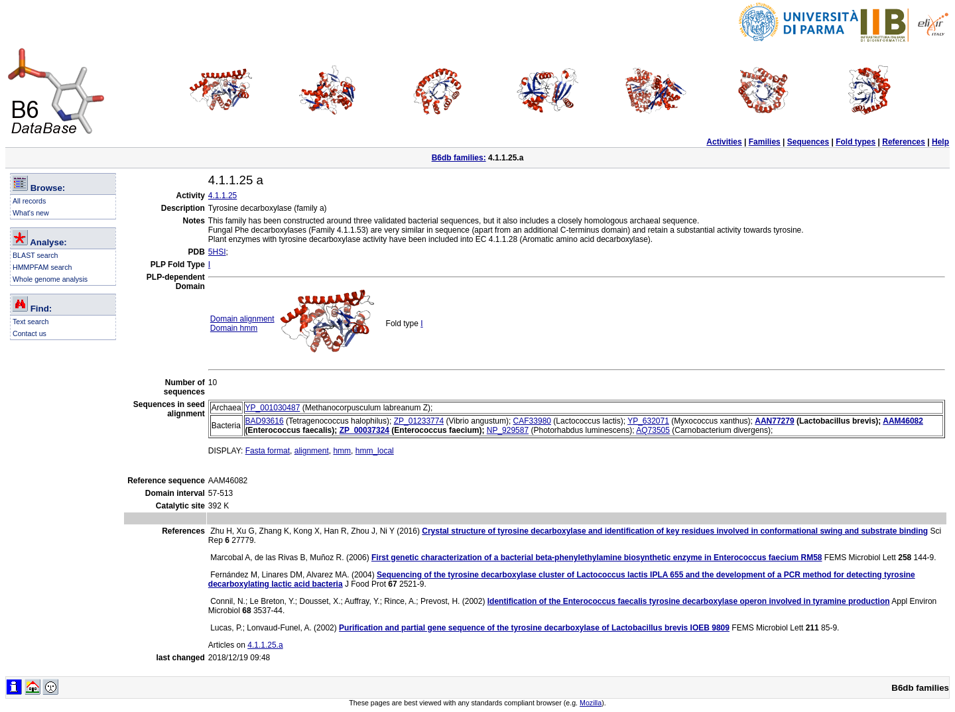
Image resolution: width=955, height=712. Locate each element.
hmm (342, 450)
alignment (311, 450)
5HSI (217, 252)
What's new (31, 213)
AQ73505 (653, 430)
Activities (723, 142)
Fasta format (267, 450)
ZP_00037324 (364, 430)
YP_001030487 (272, 407)
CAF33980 (532, 421)
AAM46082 (903, 421)
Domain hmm (233, 328)
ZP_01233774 (419, 421)
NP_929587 (508, 430)
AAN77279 (774, 421)
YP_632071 (648, 421)
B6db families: (459, 157)
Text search (31, 322)
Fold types (855, 142)
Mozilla (591, 703)
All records (29, 201)
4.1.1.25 (222, 195)
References (903, 142)
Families (765, 142)
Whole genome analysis (50, 279)
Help (940, 142)
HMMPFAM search (42, 267)
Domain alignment (242, 319)
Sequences (808, 142)
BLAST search (35, 255)
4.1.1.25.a (265, 645)
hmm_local (374, 450)
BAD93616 (264, 421)
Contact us (29, 333)
